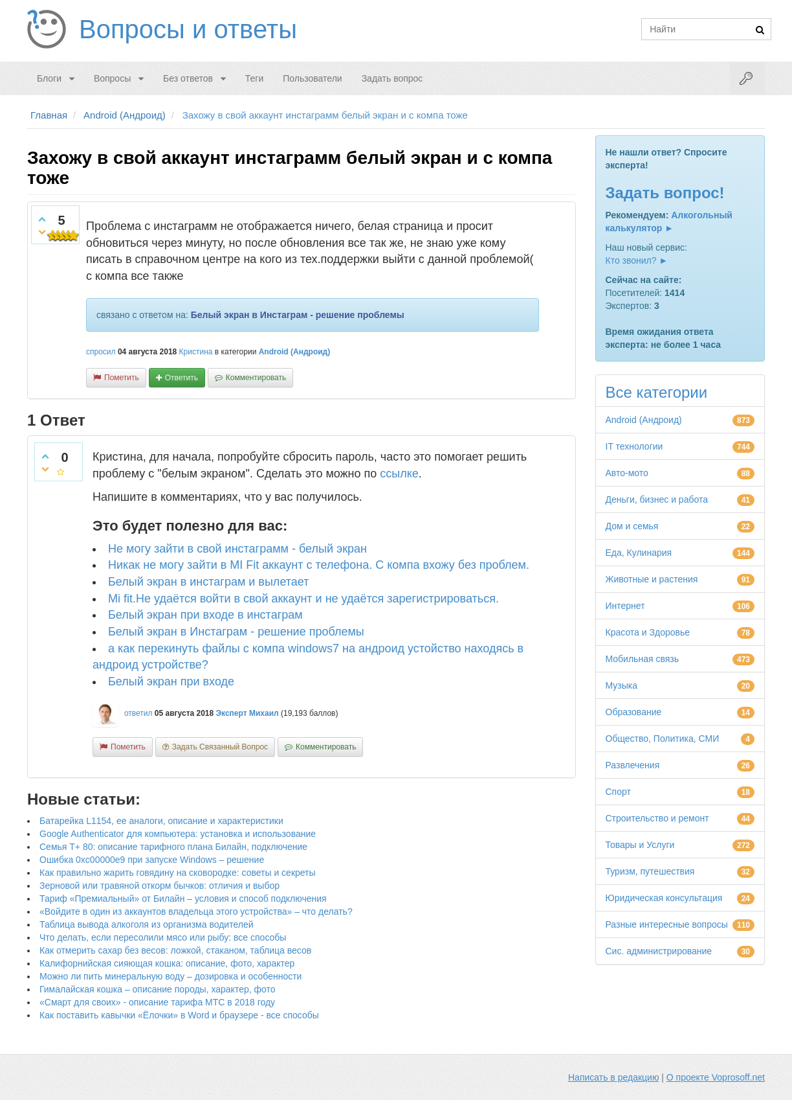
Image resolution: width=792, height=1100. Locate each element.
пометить (121, 377)
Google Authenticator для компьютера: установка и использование (177, 834)
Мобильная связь (642, 659)
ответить (181, 377)
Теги (254, 78)
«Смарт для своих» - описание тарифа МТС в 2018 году (157, 1002)
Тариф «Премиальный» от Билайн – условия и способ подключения (183, 898)
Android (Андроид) (295, 351)
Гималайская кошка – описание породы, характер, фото (157, 989)
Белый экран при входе (171, 681)
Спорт (618, 791)
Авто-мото (627, 473)
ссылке (399, 473)
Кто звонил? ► (637, 260)
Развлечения (633, 765)
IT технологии (634, 446)
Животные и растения (652, 579)
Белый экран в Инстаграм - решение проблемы (297, 315)
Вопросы (112, 78)
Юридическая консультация (664, 898)
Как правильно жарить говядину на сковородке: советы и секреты (177, 872)
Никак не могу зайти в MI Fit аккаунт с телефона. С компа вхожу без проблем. (318, 564)
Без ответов (188, 78)
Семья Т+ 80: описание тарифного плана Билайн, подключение (173, 847)
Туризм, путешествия (650, 871)
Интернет (625, 606)
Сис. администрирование (659, 951)
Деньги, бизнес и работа (657, 499)
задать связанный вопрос (220, 746)
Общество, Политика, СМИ (663, 738)
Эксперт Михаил (247, 713)
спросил (101, 351)
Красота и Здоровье (648, 632)
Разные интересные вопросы (667, 924)
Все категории (657, 392)
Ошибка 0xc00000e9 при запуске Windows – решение (151, 859)
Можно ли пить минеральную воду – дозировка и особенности (170, 976)
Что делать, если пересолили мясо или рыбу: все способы (162, 937)
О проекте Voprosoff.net (715, 1077)
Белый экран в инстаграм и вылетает (208, 581)
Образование (634, 712)
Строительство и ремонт (657, 818)
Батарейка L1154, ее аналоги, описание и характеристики (161, 821)
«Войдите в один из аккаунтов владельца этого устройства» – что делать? (196, 911)
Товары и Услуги (640, 845)
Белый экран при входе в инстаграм (205, 614)
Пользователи (312, 78)
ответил (138, 713)
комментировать (256, 377)
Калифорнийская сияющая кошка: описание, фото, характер (166, 963)
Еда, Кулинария (639, 552)
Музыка (622, 685)
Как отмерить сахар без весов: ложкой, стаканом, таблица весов (175, 950)
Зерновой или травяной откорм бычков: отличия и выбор (159, 885)
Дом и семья (632, 526)
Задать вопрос (392, 78)
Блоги (49, 78)
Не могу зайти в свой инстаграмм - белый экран (237, 548)
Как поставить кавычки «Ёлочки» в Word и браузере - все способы (179, 1015)
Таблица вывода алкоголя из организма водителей (146, 924)
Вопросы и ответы (188, 29)
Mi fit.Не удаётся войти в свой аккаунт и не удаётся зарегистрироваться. (303, 598)
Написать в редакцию (613, 1077)
